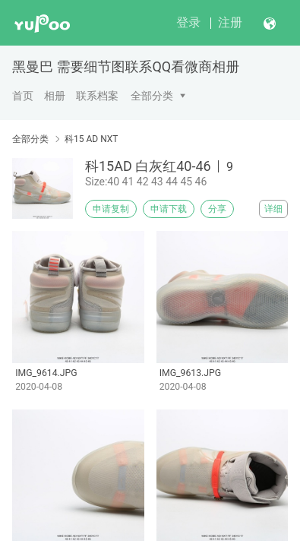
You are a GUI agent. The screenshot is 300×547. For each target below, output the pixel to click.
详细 (273, 209)
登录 (188, 22)
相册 (54, 96)
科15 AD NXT (91, 139)
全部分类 (152, 96)
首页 (22, 96)
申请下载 (168, 209)
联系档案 (97, 96)
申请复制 (111, 209)
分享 (217, 209)
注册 (230, 22)
